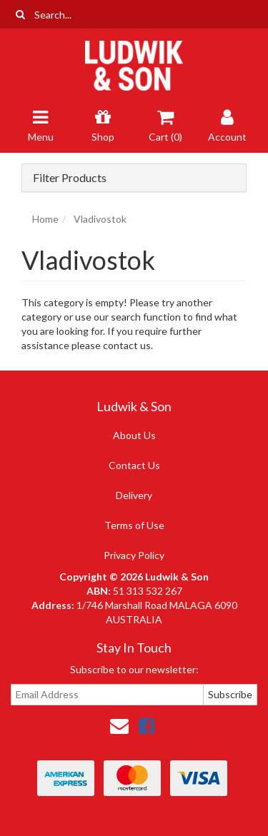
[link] (146, 725)
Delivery (134, 495)
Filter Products (69, 177)
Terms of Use (134, 525)
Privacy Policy (134, 555)
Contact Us (134, 465)
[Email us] (119, 725)
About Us (134, 435)
